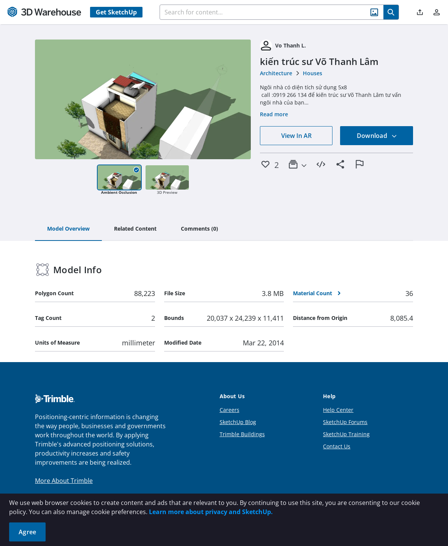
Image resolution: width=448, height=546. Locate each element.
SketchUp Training (346, 434)
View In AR (296, 135)
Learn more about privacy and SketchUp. (211, 512)
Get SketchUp (116, 12)
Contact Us (336, 446)
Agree (27, 532)
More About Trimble (64, 480)
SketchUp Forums (345, 422)
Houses (312, 73)
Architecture (276, 73)
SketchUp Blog (238, 422)
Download (377, 135)
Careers (229, 409)
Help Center (338, 409)
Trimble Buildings (242, 434)
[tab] (68, 229)
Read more (274, 114)
